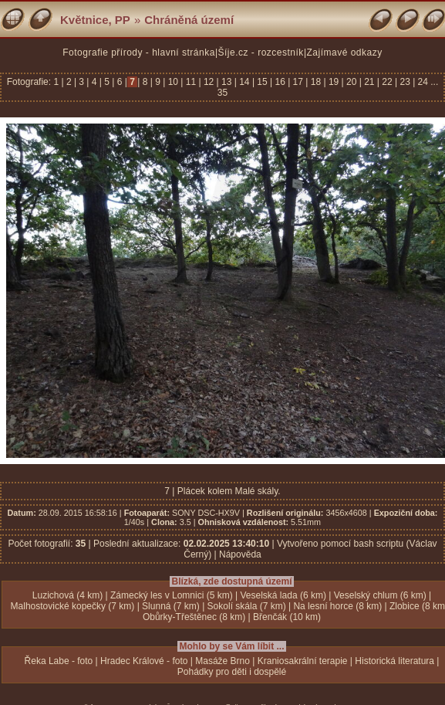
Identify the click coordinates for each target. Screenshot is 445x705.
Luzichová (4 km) (67, 595)
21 (369, 81)
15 (262, 81)
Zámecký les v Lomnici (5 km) (171, 595)
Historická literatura (394, 661)
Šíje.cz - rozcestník (261, 52)
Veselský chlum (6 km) (380, 595)
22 (387, 81)
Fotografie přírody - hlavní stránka (138, 52)
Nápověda (240, 554)
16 (280, 81)
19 (334, 81)
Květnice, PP (95, 19)
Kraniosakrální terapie (303, 661)
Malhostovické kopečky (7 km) (73, 606)
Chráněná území (189, 19)
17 (297, 81)
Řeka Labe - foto (59, 661)
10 (172, 81)
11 (190, 81)
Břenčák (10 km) (287, 617)
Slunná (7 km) (171, 606)
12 (209, 81)
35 (222, 92)
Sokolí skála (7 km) (246, 606)
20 (351, 81)
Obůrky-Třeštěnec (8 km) (194, 617)
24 (422, 81)
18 (315, 81)
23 (405, 81)
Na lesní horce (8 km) (337, 606)
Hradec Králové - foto (143, 661)
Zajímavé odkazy (345, 52)
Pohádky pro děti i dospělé (231, 671)
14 (244, 81)
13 (226, 81)
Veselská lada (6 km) (283, 595)
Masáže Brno (222, 661)
